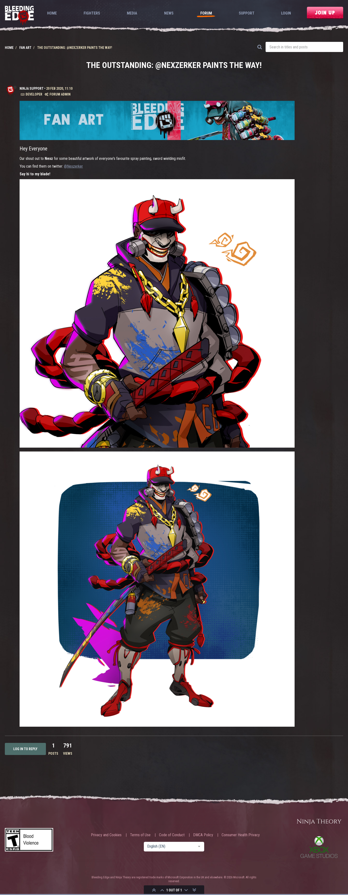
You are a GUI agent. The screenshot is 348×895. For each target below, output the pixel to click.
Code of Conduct (172, 835)
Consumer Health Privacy (241, 835)
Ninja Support (32, 88)
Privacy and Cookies (106, 835)
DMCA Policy (203, 835)
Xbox (319, 847)
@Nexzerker (73, 166)
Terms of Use (140, 835)
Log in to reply (25, 749)
